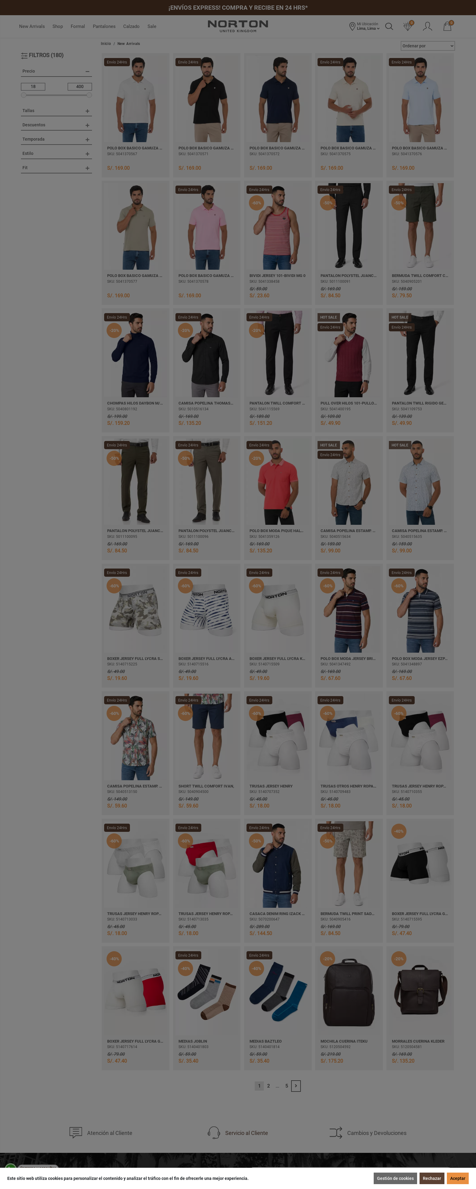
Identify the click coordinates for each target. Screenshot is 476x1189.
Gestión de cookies (395, 1178)
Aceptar (457, 1178)
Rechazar (432, 1178)
